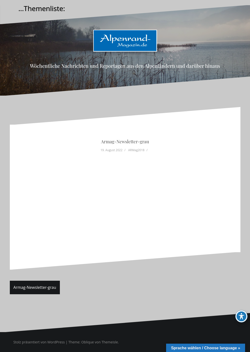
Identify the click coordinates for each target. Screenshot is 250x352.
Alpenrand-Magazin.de (125, 55)
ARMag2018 (136, 150)
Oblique (87, 342)
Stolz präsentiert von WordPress (39, 342)
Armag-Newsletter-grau (34, 287)
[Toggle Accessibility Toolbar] (241, 316)
